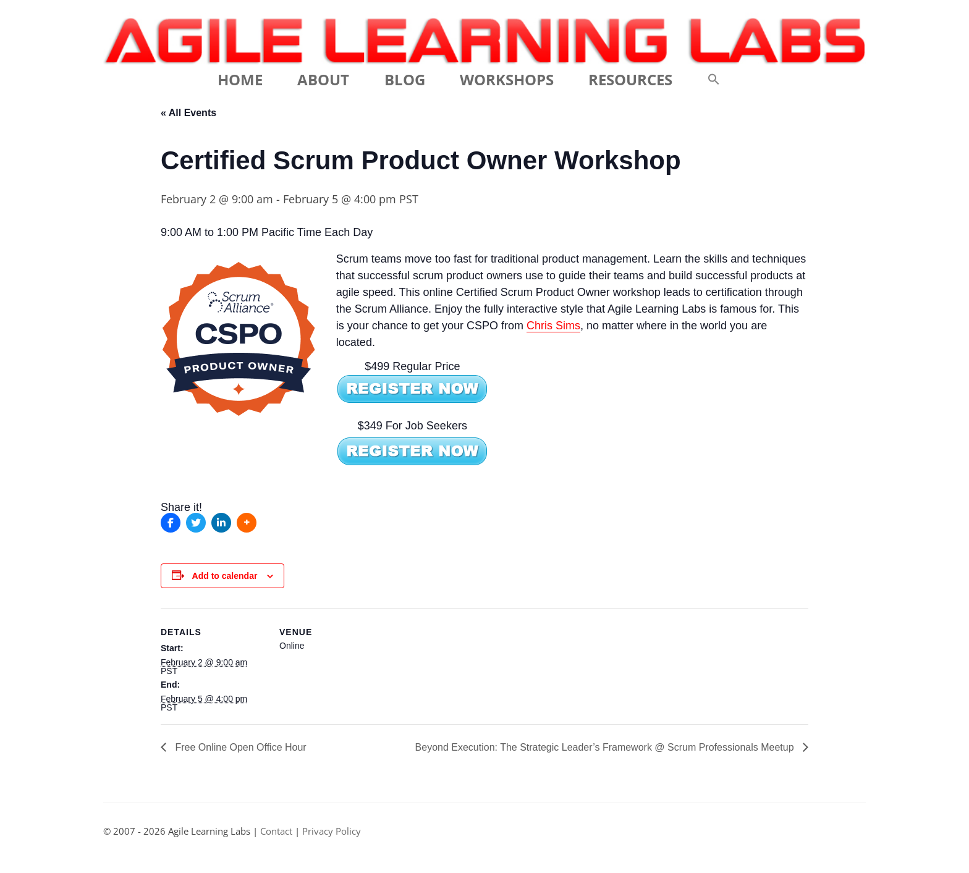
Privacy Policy (331, 831)
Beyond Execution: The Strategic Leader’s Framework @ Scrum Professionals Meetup (606, 747)
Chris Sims (553, 325)
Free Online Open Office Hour (239, 747)
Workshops (507, 79)
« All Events (188, 113)
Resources (630, 79)
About (323, 79)
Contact (276, 831)
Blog (404, 79)
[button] (714, 80)
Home (240, 79)
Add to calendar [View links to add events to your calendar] (225, 576)
